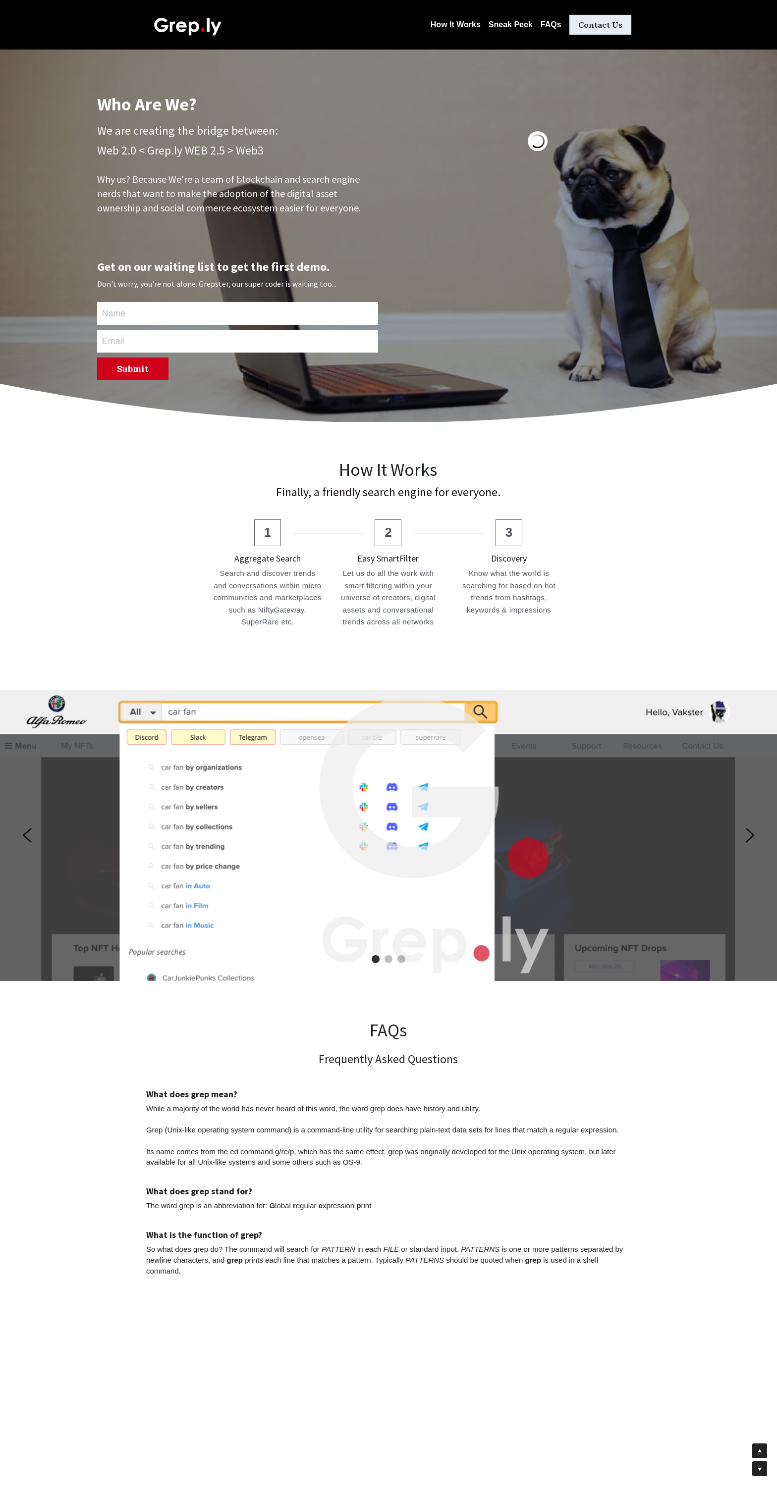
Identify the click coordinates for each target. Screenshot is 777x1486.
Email (113, 341)
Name (114, 313)
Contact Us (600, 25)
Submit (133, 368)
